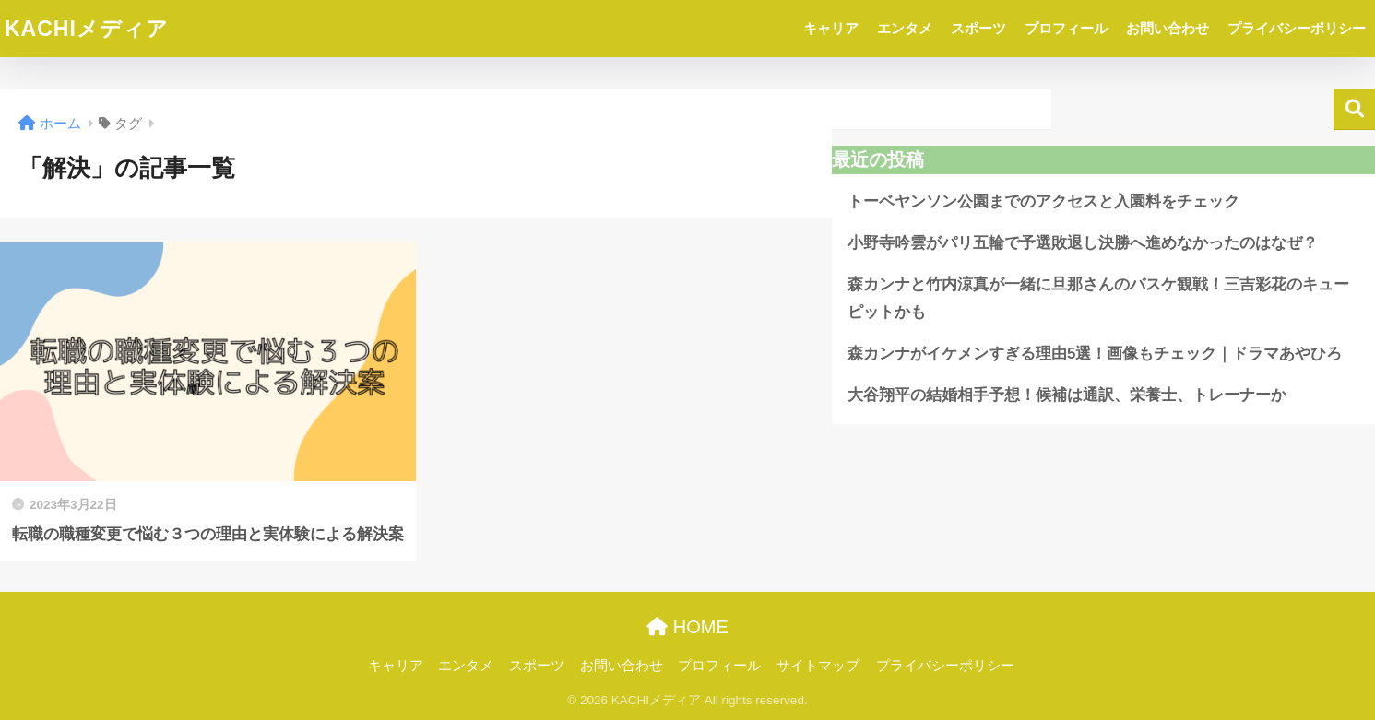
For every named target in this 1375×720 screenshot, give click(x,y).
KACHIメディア (87, 29)
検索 (1354, 109)
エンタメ (904, 28)
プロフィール (1066, 28)
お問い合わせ (1167, 28)
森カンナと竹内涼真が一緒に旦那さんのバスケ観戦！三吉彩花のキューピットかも (1098, 299)
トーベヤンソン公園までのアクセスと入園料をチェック (1043, 201)
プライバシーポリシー (1296, 28)
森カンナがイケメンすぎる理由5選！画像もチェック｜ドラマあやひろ (1095, 353)
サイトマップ (817, 665)
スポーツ (978, 28)
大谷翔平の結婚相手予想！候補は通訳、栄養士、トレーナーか (1067, 395)
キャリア (831, 28)
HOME (687, 627)
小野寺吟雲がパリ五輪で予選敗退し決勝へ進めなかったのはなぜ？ (1083, 243)
